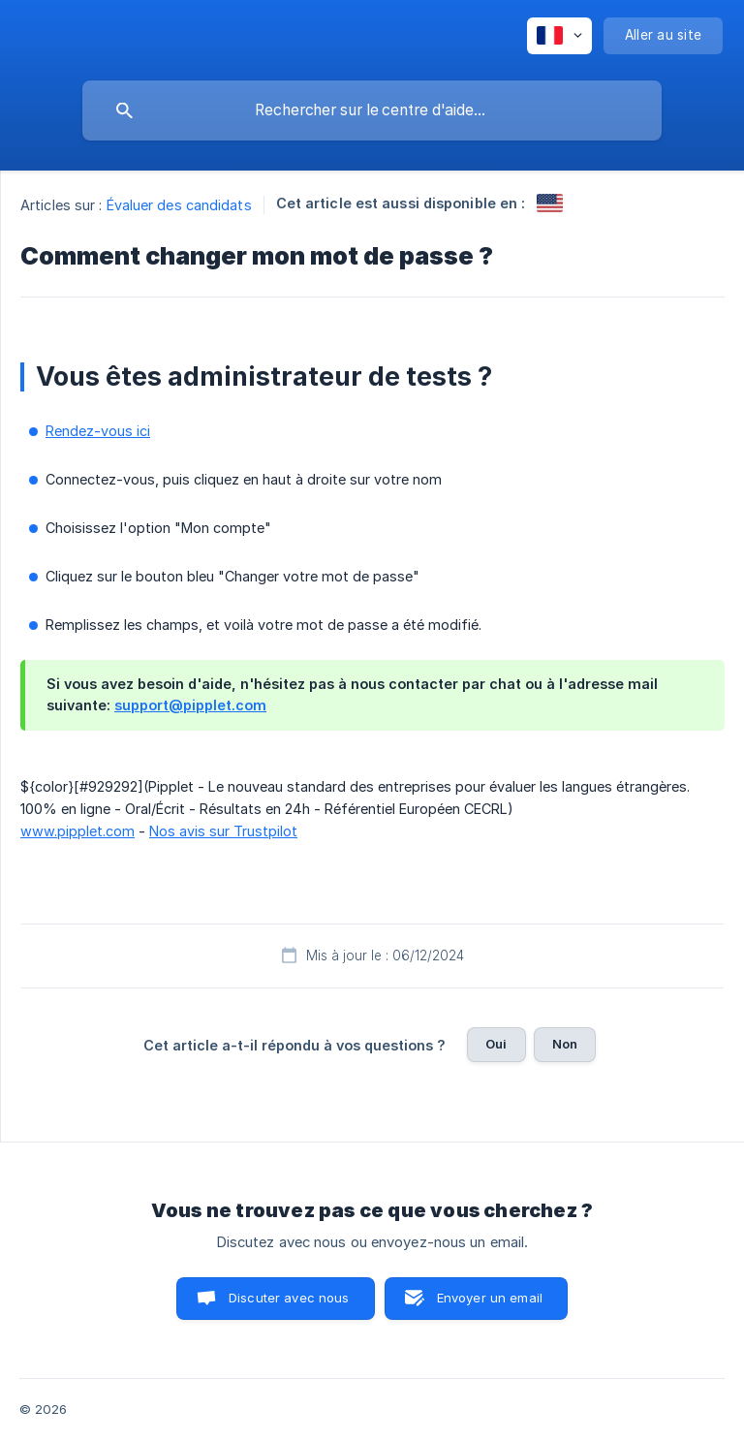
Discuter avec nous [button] (289, 1297)
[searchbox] (372, 110)
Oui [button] (496, 1043)
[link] (550, 203)
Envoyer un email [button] (489, 1297)
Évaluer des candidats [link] (179, 205)
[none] (559, 35)
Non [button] (564, 1043)
